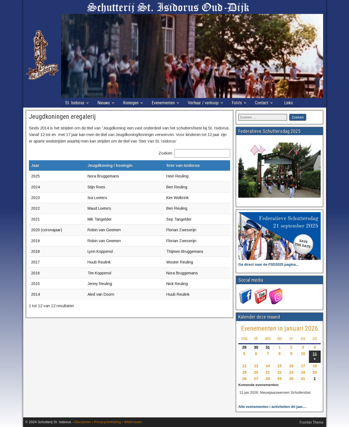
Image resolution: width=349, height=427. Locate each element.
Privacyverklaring (107, 422)
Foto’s (237, 102)
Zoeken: (165, 153)
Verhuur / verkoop (203, 102)
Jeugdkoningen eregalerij (62, 116)
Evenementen (163, 102)
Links (288, 102)
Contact (261, 102)
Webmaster (133, 422)
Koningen (131, 102)
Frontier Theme (311, 422)
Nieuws (103, 102)
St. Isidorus (74, 102)
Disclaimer (82, 422)
